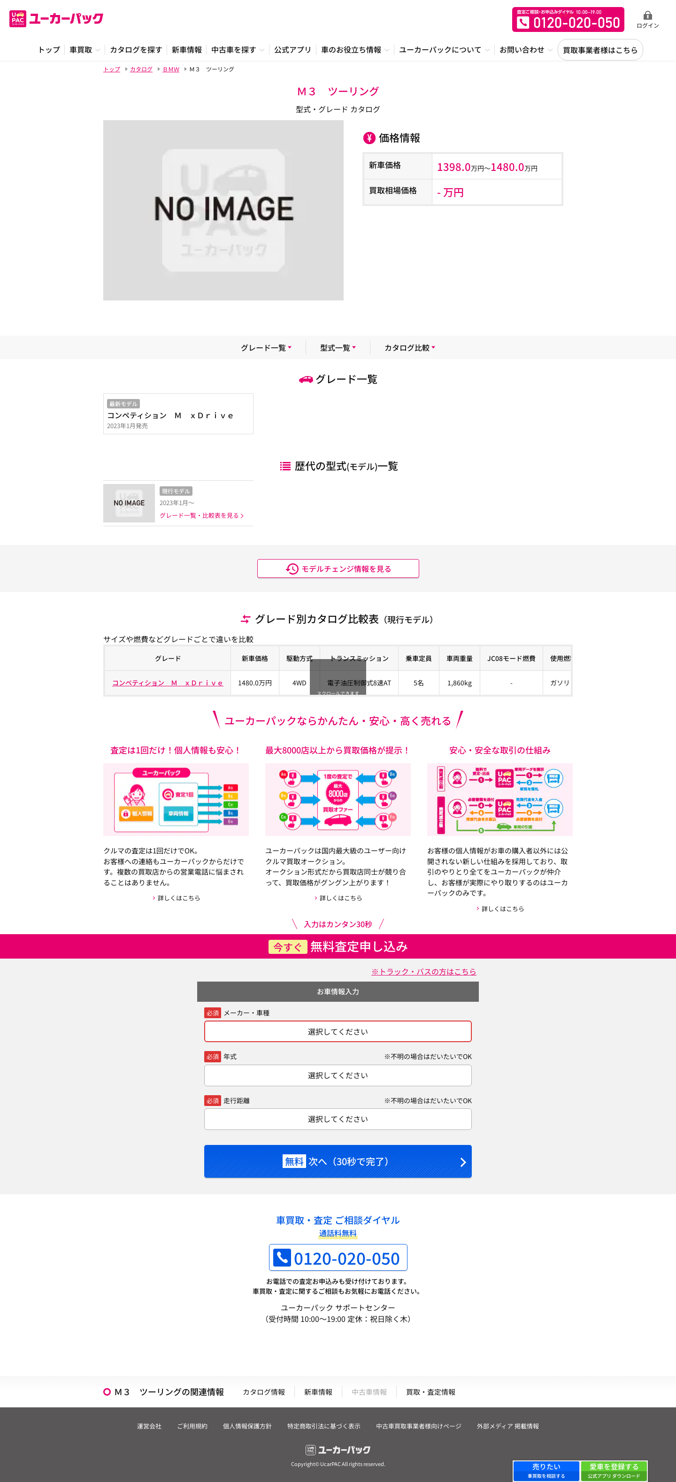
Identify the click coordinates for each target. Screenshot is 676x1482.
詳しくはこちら (179, 897)
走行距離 (236, 1100)
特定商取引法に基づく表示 (324, 1425)
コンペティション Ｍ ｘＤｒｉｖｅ (167, 682)
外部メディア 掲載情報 (508, 1425)
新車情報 (318, 1392)
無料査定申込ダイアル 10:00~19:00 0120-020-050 (568, 19)
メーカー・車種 (246, 1012)
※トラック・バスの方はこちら (423, 971)
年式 (230, 1056)
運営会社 (149, 1425)
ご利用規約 (192, 1425)
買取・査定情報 (430, 1392)
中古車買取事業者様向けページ (418, 1425)
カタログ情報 (264, 1392)
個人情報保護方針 (247, 1425)
